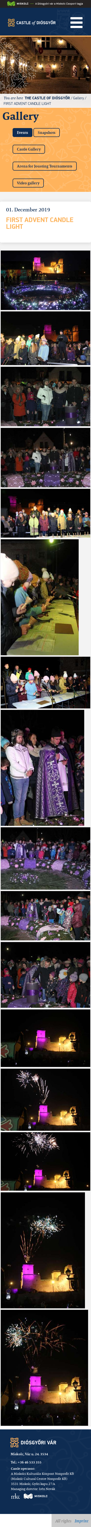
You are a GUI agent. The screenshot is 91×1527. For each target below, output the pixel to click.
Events (24, 131)
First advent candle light (27, 103)
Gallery (78, 98)
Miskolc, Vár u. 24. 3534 (29, 1454)
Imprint (81, 1521)
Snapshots (46, 132)
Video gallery (28, 183)
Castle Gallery (29, 149)
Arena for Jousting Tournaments (44, 166)
